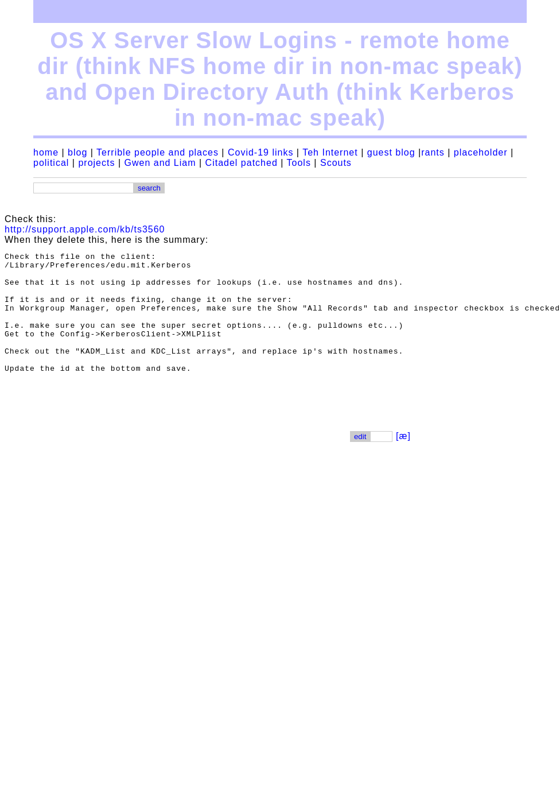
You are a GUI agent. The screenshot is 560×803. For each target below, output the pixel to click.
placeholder (481, 152)
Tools (299, 163)
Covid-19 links (260, 152)
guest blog (391, 152)
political (51, 163)
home (46, 152)
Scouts (336, 163)
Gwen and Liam (160, 163)
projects (96, 163)
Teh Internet (330, 152)
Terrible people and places (157, 152)
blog (77, 152)
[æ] (403, 460)
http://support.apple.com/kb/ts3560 (85, 229)
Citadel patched (241, 163)
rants (433, 152)
